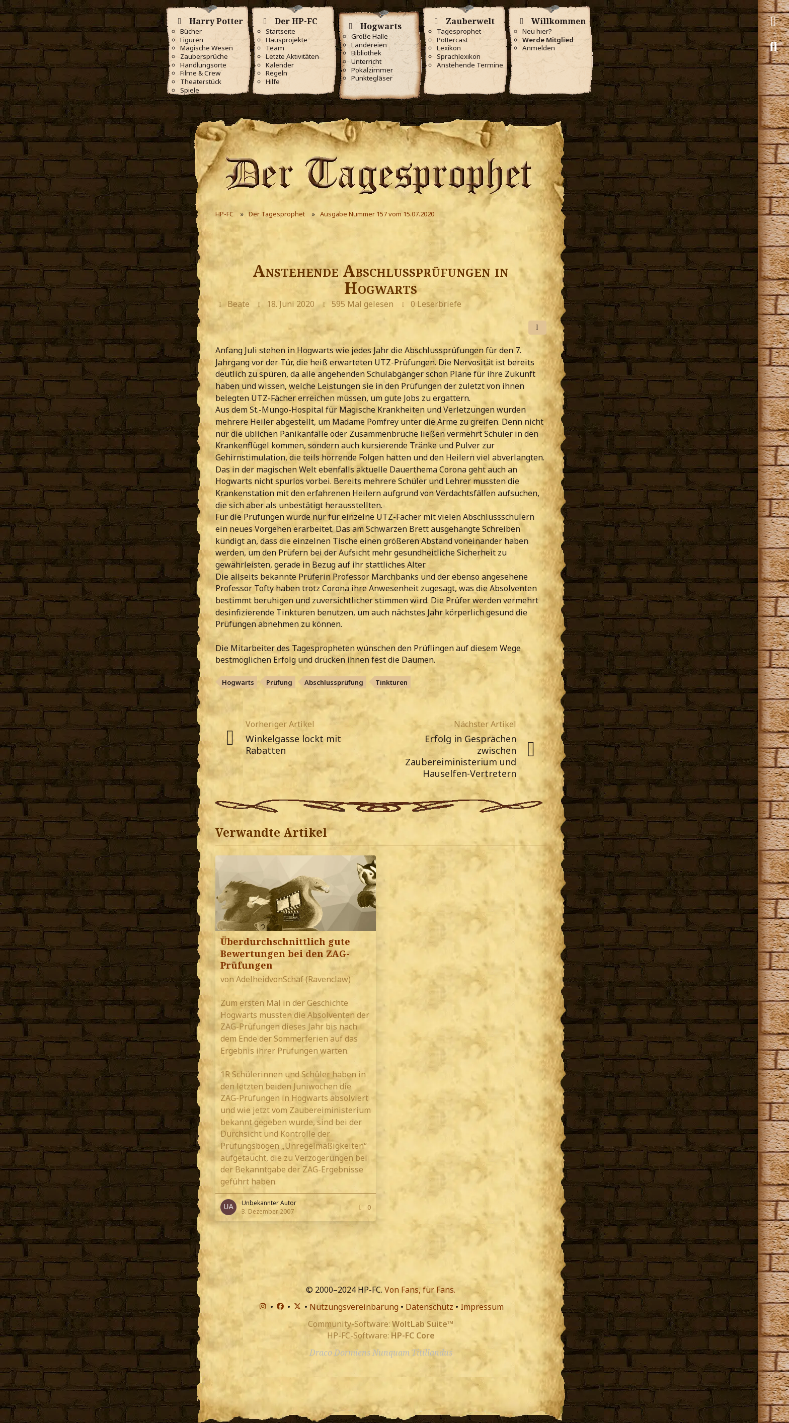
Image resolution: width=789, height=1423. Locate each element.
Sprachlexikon (459, 56)
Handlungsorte (203, 65)
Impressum (482, 1306)
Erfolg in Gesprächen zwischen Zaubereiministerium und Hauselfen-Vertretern (460, 756)
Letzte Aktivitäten (292, 56)
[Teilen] (537, 328)
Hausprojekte (286, 40)
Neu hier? (537, 31)
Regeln (276, 73)
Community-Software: (380, 1323)
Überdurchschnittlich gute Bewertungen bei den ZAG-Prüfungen (285, 953)
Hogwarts (238, 682)
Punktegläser (371, 78)
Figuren (191, 40)
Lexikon (449, 48)
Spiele (189, 90)
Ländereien (369, 45)
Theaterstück (200, 81)
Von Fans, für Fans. (419, 1289)
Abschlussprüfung (333, 682)
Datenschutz (429, 1306)
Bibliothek (366, 53)
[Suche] (773, 46)
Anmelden (538, 48)
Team (275, 48)
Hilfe (273, 81)
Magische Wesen (206, 48)
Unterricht (366, 61)
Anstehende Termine (470, 65)
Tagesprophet (459, 31)
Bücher (191, 31)
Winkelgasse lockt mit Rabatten (293, 744)
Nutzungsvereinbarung (354, 1306)
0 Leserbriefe (436, 303)
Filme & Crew (200, 73)
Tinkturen (391, 682)
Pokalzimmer (372, 70)
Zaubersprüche (204, 56)
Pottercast (452, 40)
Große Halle (369, 36)
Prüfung (279, 682)
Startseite (280, 31)
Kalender (280, 65)
